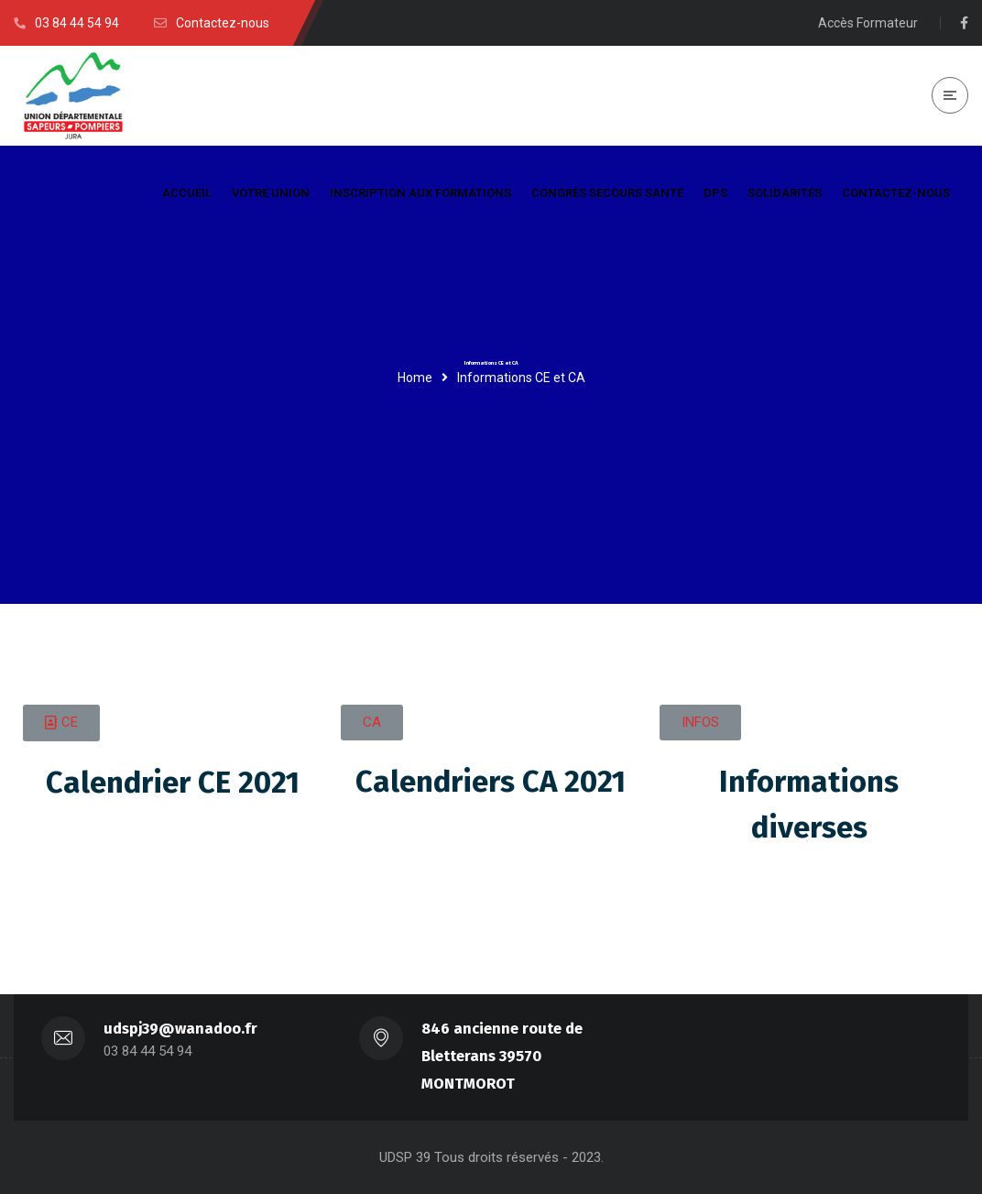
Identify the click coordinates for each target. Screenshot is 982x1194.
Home (415, 377)
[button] (61, 723)
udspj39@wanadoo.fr (180, 1028)
